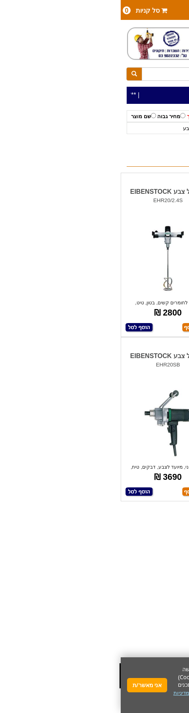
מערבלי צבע (76, 128)
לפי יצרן (142, 128)
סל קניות (24, 10)
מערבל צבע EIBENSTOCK (142, 191)
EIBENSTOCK (112, 128)
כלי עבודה (167, 128)
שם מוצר (22, 116)
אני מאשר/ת (26, 685)
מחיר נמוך (80, 116)
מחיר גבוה (51, 116)
